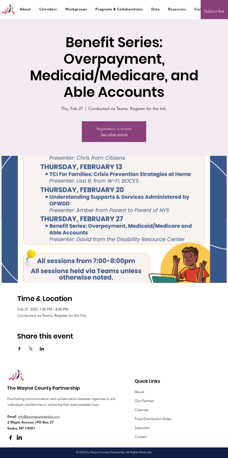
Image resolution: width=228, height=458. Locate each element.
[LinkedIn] (19, 438)
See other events (114, 134)
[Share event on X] (30, 349)
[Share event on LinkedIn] (42, 349)
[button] (25, 9)
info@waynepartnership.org (39, 416)
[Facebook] (10, 438)
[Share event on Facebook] (19, 349)
